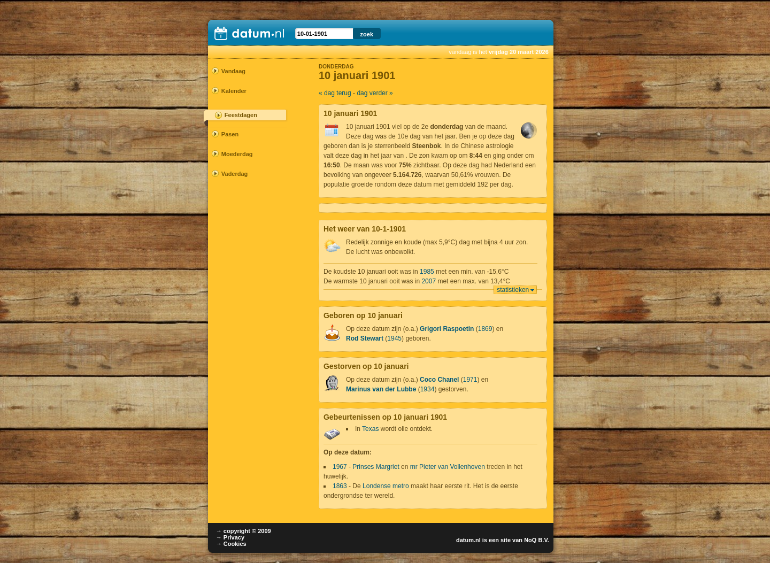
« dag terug (335, 93)
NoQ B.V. (536, 540)
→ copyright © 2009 (243, 531)
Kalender (234, 91)
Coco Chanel (439, 379)
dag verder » (374, 93)
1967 (340, 467)
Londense (377, 486)
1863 (340, 486)
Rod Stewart (364, 338)
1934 (427, 389)
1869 (485, 329)
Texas (370, 429)
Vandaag (233, 71)
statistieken (513, 290)
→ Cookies (231, 544)
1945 (394, 338)
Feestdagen (241, 115)
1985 (427, 271)
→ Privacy (230, 537)
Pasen (229, 134)
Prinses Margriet (375, 467)
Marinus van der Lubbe (381, 389)
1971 (470, 379)
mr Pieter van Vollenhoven (447, 467)
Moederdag (237, 154)
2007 (428, 281)
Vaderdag (234, 174)
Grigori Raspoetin (447, 329)
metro (400, 486)
